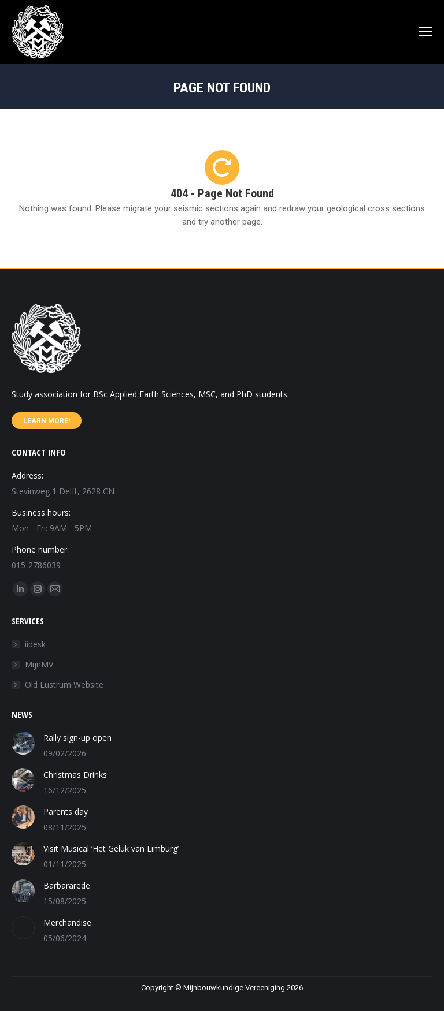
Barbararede (66, 885)
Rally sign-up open (77, 737)
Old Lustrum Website (64, 684)
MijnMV (39, 664)
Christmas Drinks (75, 774)
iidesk (35, 644)
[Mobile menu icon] (425, 32)
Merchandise (67, 922)
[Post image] (23, 743)
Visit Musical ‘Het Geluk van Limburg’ (111, 848)
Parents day (65, 811)
